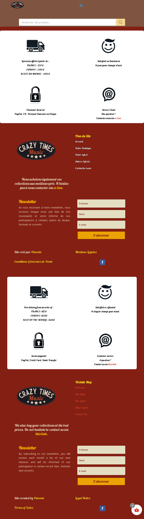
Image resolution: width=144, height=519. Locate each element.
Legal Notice (82, 498)
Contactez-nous (83, 168)
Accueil (79, 141)
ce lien (118, 118)
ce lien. (58, 187)
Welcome (80, 387)
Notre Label (81, 154)
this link (112, 364)
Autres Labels (82, 161)
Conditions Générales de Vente (33, 262)
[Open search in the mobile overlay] (72, 22)
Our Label (80, 401)
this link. (42, 434)
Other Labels (82, 407)
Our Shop (80, 394)
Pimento (36, 252)
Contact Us (81, 414)
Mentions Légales (86, 252)
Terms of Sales (23, 508)
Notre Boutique (83, 148)
